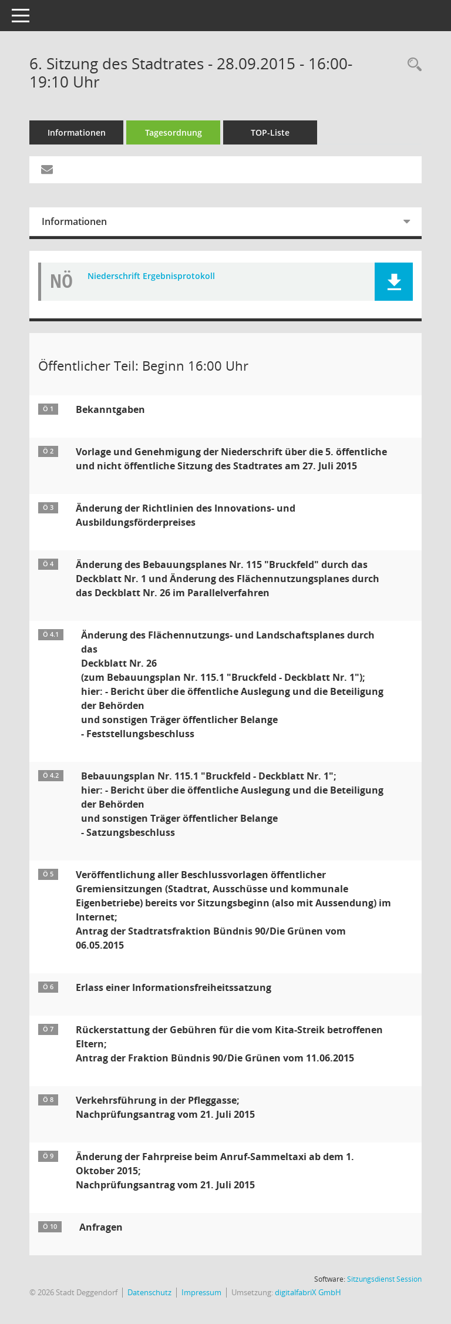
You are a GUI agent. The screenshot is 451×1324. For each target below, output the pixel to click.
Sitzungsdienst (384, 1279)
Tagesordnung (173, 132)
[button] (394, 282)
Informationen (77, 132)
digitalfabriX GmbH (308, 1292)
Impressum (201, 1292)
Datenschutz (149, 1292)
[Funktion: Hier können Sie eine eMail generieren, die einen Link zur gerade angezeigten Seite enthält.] (47, 169)
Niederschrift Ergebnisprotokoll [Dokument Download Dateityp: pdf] (151, 276)
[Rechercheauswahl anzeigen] (412, 65)
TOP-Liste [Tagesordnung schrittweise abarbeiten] (270, 132)
